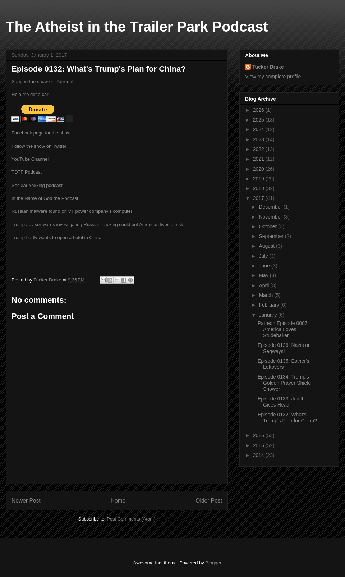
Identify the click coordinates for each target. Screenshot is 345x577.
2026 (259, 110)
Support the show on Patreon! (42, 81)
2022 (259, 149)
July (264, 256)
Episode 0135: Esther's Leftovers (283, 364)
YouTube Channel (30, 159)
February (269, 305)
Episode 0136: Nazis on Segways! (284, 348)
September (272, 236)
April (264, 285)
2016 (259, 435)
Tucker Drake (268, 67)
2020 (259, 169)
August (267, 246)
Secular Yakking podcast (37, 185)
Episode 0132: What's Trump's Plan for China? (287, 417)
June (265, 266)
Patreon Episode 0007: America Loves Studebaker (283, 329)
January (268, 315)
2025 (259, 120)
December (271, 207)
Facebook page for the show (41, 133)
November (271, 217)
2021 (259, 159)
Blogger (213, 562)
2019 (259, 179)
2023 (259, 139)
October (268, 226)
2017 (259, 198)
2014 (259, 455)
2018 (259, 188)
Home (118, 501)
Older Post (209, 501)
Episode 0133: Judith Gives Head (281, 402)
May (264, 275)
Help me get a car (30, 94)
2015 (259, 445)
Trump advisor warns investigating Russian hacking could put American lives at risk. (98, 224)
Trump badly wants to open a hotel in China (56, 237)
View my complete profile (273, 76)
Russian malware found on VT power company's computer (72, 211)
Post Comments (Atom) (131, 519)
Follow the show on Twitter (39, 146)
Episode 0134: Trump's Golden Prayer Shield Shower (284, 383)
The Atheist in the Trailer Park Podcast (137, 27)
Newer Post (26, 501)
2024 (259, 129)
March (266, 295)
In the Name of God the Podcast (45, 198)
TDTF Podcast (27, 172)
